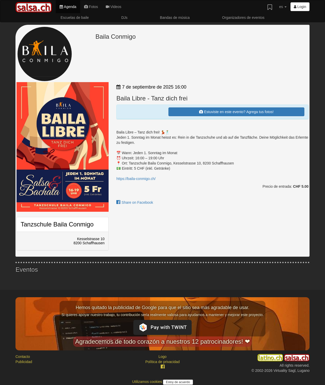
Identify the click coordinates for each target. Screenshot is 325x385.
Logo (162, 357)
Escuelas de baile (75, 17)
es (283, 7)
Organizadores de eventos (243, 17)
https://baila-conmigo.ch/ (136, 179)
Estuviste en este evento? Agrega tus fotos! (236, 112)
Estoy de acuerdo (178, 382)
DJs (124, 17)
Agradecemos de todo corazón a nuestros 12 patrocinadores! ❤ (162, 341)
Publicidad (23, 362)
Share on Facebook (134, 202)
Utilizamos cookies (147, 382)
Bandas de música (175, 17)
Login (300, 7)
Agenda (68, 7)
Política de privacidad (162, 362)
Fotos (91, 7)
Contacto (22, 357)
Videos (113, 7)
